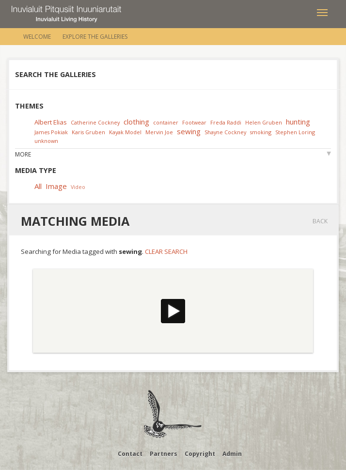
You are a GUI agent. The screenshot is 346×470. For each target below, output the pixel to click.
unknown (46, 140)
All (38, 186)
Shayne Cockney (225, 132)
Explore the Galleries (95, 36)
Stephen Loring (295, 132)
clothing (136, 121)
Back (320, 221)
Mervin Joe (159, 132)
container (165, 122)
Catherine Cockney (95, 122)
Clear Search (166, 251)
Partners (163, 454)
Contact (130, 454)
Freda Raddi (225, 122)
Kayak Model (125, 132)
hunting (298, 121)
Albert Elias (50, 122)
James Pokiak (51, 132)
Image (56, 186)
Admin (232, 454)
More (23, 154)
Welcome (37, 36)
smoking (260, 132)
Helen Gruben (263, 122)
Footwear (194, 122)
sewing (189, 131)
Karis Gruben (88, 132)
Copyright (200, 454)
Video (78, 186)
